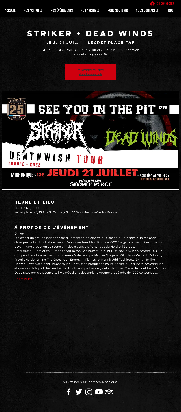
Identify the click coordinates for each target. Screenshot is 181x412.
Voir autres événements (90, 74)
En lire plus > (23, 279)
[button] (34, 10)
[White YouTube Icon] (99, 391)
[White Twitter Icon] (78, 391)
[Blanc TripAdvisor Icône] (109, 391)
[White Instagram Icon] (88, 391)
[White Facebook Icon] (68, 391)
